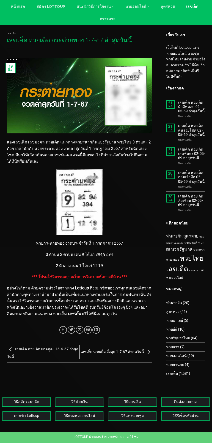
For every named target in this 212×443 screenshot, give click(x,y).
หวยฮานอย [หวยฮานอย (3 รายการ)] (172, 259)
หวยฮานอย (175, 364)
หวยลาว (172, 347)
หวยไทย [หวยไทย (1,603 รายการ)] (192, 258)
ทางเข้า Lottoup (26, 415)
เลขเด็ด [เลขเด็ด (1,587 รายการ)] (177, 269)
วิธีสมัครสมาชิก (26, 402)
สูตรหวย (168, 6)
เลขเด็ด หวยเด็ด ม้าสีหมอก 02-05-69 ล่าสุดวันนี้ (191, 106)
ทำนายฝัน (174, 303)
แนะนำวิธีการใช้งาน (95, 6)
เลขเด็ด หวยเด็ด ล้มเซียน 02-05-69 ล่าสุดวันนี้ (190, 200)
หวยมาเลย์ (174, 320)
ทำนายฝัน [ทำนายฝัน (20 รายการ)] (174, 236)
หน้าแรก (18, 6)
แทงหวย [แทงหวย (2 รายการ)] (193, 270)
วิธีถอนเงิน (132, 402)
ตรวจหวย (107, 19)
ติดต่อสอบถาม (185, 402)
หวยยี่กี (171, 329)
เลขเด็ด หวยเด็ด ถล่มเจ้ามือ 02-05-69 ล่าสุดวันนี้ (191, 177)
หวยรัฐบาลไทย (178, 338)
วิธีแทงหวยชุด (132, 415)
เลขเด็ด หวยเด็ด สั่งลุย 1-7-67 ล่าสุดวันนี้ (116, 352)
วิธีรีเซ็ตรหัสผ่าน (185, 415)
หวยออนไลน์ (137, 6)
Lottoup (82, 288)
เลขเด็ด (192, 6)
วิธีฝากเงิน (79, 402)
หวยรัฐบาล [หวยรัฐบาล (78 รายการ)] (182, 249)
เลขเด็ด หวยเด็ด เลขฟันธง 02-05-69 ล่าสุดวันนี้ (191, 153)
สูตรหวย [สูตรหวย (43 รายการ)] (190, 236)
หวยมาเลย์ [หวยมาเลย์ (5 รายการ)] (190, 243)
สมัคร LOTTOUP (50, 6)
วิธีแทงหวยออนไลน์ (79, 415)
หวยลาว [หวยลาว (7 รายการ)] (199, 250)
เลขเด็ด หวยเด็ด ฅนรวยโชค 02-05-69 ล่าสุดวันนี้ (191, 130)
